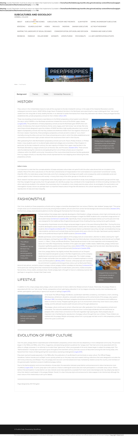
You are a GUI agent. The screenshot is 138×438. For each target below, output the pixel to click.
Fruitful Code (20, 429)
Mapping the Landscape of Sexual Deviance (34, 31)
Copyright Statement (117, 435)
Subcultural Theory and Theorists (61, 22)
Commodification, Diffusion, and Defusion (71, 31)
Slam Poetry (83, 22)
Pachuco (56, 26)
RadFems (65, 26)
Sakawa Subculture (80, 26)
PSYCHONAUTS (80, 36)
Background (21, 94)
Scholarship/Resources (62, 94)
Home (15, 84)
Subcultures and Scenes (34, 22)
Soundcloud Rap (35, 26)
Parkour (31, 36)
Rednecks (21, 36)
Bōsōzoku (21, 26)
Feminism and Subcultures (101, 31)
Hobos (47, 26)
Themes (35, 94)
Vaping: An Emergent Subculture (103, 22)
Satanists (54, 36)
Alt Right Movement (98, 26)
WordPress (37, 429)
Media (46, 94)
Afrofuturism (66, 36)
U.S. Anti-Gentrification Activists (101, 36)
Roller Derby (43, 36)
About (19, 22)
